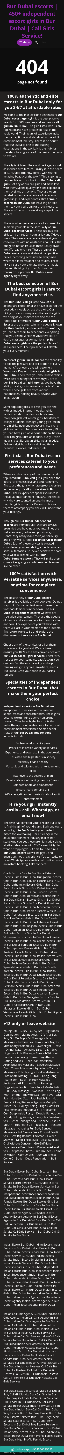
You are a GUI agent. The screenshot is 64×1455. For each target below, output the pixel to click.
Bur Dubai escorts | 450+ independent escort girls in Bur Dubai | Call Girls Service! (32, 21)
